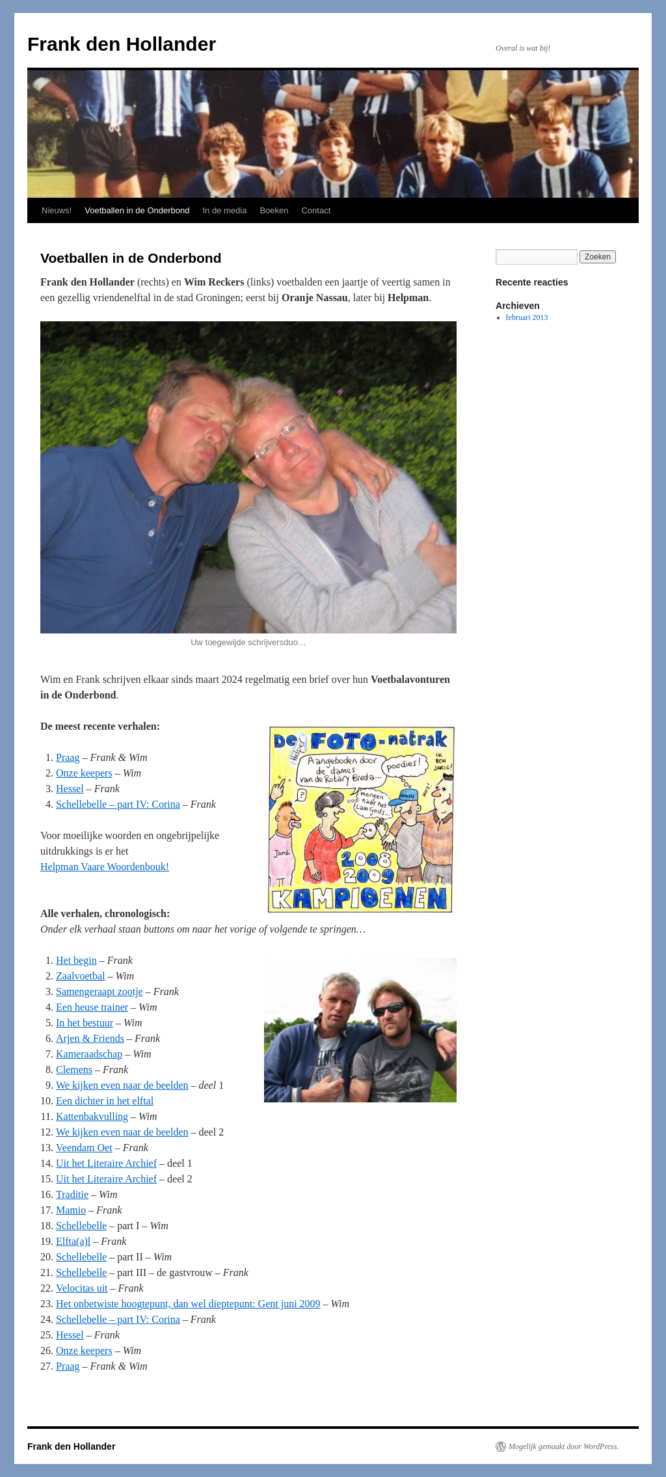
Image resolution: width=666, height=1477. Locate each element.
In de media (224, 210)
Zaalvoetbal (80, 975)
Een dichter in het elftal (104, 1100)
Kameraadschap (89, 1053)
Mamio (71, 1210)
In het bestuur (84, 1022)
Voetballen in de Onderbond (137, 210)
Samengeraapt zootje (99, 991)
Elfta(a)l (73, 1241)
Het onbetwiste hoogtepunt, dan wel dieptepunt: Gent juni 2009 (188, 1303)
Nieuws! (57, 210)
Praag (67, 757)
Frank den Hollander (121, 44)
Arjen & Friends (90, 1038)
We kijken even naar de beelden (122, 1085)
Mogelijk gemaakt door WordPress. (564, 1446)
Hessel (70, 788)
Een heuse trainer (92, 1007)
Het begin (76, 960)
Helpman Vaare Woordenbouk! (104, 866)
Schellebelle (81, 1225)
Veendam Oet (84, 1147)
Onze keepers (84, 772)
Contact (315, 210)
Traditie (72, 1194)
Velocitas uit (82, 1288)
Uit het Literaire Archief (106, 1163)
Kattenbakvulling (92, 1116)
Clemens (74, 1069)
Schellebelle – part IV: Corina (118, 804)
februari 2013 (527, 317)
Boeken (274, 210)
